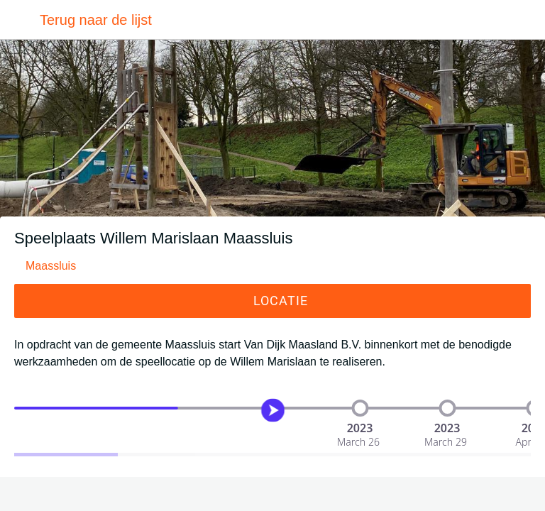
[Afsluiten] (19, 19)
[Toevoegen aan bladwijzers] (272, 494)
